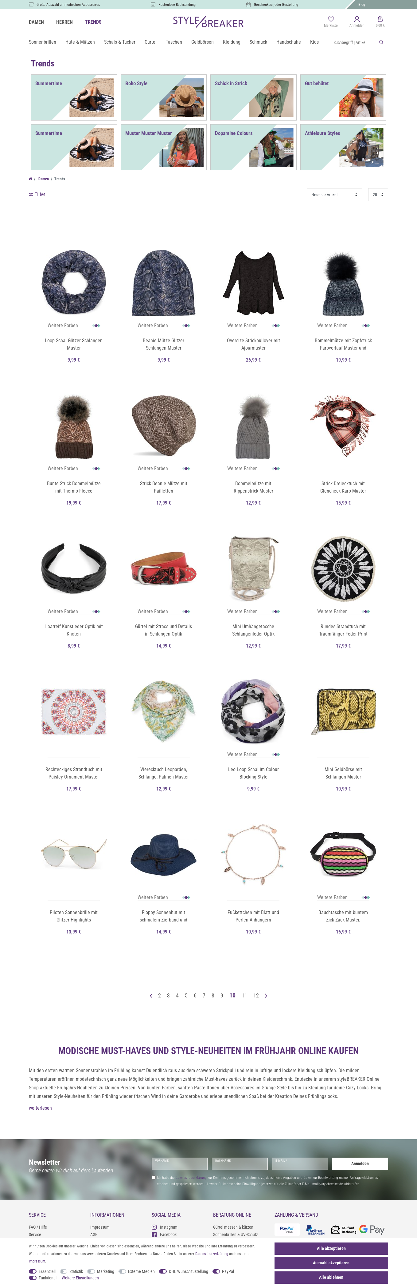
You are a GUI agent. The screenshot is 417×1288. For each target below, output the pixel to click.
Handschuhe (288, 42)
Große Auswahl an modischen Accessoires (68, 4)
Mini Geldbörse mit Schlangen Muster (343, 773)
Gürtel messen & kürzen (233, 1227)
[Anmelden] (356, 22)
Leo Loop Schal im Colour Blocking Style (253, 773)
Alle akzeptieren (331, 1248)
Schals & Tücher (119, 42)
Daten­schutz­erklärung (211, 1254)
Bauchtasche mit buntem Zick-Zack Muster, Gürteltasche (343, 917)
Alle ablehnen (331, 1277)
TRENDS (93, 22)
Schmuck (258, 42)
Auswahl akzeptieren (331, 1262)
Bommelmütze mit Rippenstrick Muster (253, 487)
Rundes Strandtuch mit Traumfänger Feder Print (343, 630)
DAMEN (36, 22)
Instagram (164, 1227)
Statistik (76, 1271)
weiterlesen (40, 1108)
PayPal (228, 1271)
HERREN (64, 22)
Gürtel (151, 42)
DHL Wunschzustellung (188, 1271)
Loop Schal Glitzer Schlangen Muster (74, 344)
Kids (314, 42)
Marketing (105, 1271)
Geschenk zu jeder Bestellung (276, 4)
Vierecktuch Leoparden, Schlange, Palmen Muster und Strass (163, 774)
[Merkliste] (331, 22)
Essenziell (47, 1271)
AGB (94, 1234)
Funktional (48, 1277)
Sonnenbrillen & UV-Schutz (235, 1234)
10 (232, 995)
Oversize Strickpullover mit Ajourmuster (253, 344)
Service (35, 1234)
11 (244, 995)
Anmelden (360, 1163)
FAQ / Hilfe (38, 1227)
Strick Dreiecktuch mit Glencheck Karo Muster (343, 487)
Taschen (174, 42)
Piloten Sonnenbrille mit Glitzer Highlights (74, 916)
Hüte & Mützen (80, 42)
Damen (43, 179)
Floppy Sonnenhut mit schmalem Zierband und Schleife (163, 917)
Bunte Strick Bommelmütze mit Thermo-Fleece (74, 487)
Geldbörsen (202, 42)
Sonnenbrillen (42, 42)
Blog (361, 4)
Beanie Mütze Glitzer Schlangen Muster (163, 344)
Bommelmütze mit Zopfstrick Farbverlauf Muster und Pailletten (343, 345)
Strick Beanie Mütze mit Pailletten (163, 487)
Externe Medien (141, 1271)
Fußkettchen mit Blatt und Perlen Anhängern (253, 916)
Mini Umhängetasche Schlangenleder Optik (253, 630)
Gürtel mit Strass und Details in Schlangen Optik (163, 630)
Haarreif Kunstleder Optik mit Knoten (74, 630)
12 (256, 995)
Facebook (164, 1234)
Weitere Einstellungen (80, 1277)
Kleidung (231, 42)
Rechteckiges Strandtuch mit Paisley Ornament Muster (73, 773)
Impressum (100, 1227)
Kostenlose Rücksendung (177, 4)
